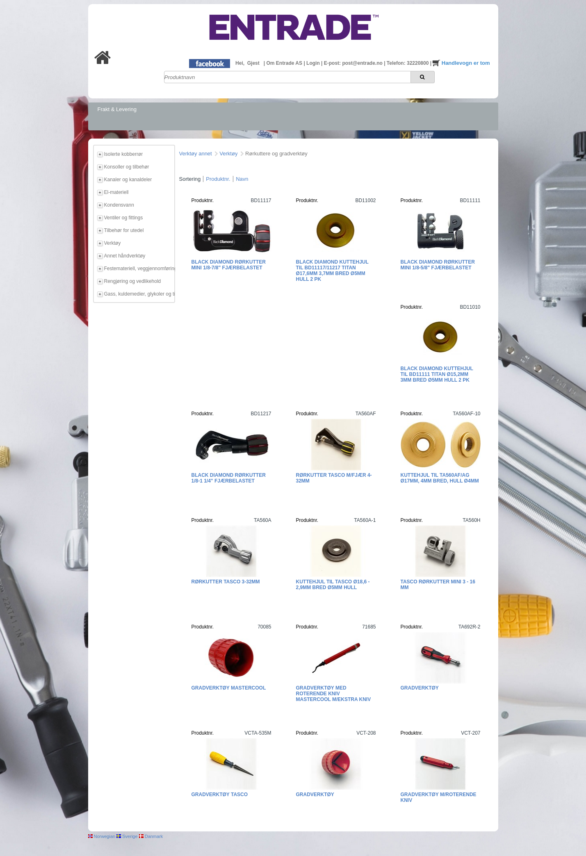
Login (313, 63)
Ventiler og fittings (123, 218)
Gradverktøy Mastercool (229, 688)
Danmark (151, 836)
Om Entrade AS (284, 63)
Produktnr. (218, 179)
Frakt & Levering (117, 109)
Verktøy (112, 243)
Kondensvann (119, 205)
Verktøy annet (195, 153)
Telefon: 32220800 (408, 63)
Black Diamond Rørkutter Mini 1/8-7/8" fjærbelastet (229, 265)
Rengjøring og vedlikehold (132, 281)
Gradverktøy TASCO (220, 794)
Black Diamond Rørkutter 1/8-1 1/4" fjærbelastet (229, 478)
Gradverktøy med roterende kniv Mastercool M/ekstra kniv (333, 693)
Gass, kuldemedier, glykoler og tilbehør (138, 294)
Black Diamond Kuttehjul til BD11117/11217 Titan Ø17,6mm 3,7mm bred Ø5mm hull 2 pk (332, 270)
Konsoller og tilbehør (126, 167)
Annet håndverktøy (125, 256)
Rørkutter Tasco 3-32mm (226, 582)
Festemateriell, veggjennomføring (138, 268)
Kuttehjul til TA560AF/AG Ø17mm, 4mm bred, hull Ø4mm (440, 478)
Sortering (190, 179)
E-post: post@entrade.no (354, 63)
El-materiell (116, 192)
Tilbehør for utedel (124, 230)
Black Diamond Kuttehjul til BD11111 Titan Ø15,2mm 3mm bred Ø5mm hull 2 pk (437, 374)
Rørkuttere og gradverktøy (276, 153)
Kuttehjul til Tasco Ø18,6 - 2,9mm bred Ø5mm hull (333, 584)
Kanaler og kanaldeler (128, 179)
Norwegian (102, 836)
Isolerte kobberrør (123, 154)
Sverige (126, 836)
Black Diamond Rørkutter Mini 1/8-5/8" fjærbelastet (438, 265)
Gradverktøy (420, 688)
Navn (242, 179)
